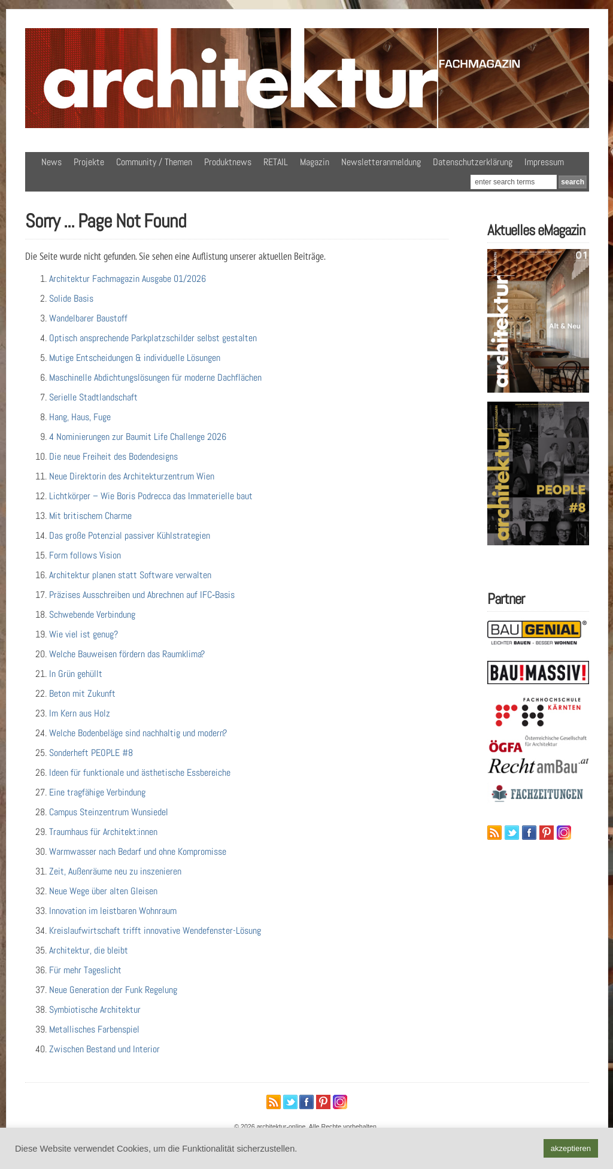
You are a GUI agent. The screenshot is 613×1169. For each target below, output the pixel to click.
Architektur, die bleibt (88, 950)
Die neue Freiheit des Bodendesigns (113, 456)
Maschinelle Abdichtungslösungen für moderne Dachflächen (155, 377)
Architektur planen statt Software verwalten (130, 575)
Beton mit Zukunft (82, 693)
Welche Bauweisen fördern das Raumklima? (127, 654)
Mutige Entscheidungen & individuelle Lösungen (134, 357)
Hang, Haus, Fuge (80, 417)
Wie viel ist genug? (83, 634)
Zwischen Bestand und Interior (104, 1049)
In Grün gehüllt (75, 673)
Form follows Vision (85, 555)
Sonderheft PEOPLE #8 (91, 752)
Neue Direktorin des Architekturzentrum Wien (131, 476)
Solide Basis (71, 298)
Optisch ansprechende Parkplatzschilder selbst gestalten (153, 338)
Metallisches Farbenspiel (94, 1029)
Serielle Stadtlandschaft (93, 397)
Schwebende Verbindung (92, 614)
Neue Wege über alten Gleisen (103, 891)
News (51, 162)
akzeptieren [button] (571, 1148)
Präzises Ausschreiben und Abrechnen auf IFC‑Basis (142, 594)
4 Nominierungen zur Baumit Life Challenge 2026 (137, 436)
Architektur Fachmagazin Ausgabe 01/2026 (127, 278)
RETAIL (275, 162)
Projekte (89, 162)
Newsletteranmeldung (381, 162)
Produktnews (227, 162)
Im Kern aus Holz (79, 713)
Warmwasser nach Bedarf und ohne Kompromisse (137, 851)
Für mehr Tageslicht (85, 970)
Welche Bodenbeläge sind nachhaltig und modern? (138, 733)
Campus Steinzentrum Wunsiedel (108, 812)
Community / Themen (154, 162)
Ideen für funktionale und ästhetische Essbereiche (139, 772)
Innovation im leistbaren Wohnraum (113, 910)
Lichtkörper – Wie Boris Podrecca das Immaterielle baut (151, 496)
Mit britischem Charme (90, 515)
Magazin (314, 162)
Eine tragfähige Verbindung (97, 792)
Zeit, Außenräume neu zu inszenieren (115, 871)
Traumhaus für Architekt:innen (103, 831)
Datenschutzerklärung (472, 162)
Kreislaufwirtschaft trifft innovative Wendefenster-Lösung (155, 930)
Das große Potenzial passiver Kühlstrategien (129, 535)
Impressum (544, 162)
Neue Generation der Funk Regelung (113, 989)
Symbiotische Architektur (95, 1009)
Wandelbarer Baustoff (88, 318)
